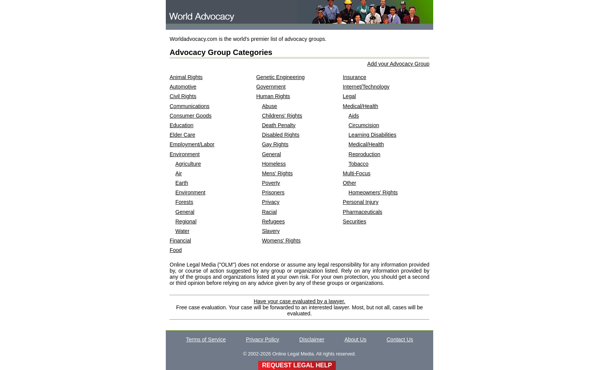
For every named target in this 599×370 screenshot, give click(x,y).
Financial (180, 241)
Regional (185, 221)
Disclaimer (312, 339)
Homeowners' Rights (373, 192)
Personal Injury (360, 202)
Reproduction (364, 154)
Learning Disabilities (372, 135)
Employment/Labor (192, 144)
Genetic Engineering (280, 77)
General (184, 212)
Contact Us (400, 339)
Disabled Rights (281, 135)
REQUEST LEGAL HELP (297, 365)
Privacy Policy (262, 339)
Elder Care (182, 135)
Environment (185, 154)
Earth (181, 183)
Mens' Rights (277, 173)
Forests (184, 202)
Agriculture (188, 164)
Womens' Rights (281, 241)
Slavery (271, 231)
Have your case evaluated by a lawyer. (299, 301)
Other (349, 183)
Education (181, 125)
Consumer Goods (191, 116)
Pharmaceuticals (362, 212)
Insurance (354, 77)
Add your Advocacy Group (398, 64)
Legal (349, 96)
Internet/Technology (366, 87)
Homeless (274, 164)
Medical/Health (360, 106)
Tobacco (358, 164)
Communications (189, 106)
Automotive (183, 87)
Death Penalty (279, 125)
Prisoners (273, 192)
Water (182, 231)
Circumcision (363, 125)
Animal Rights (186, 77)
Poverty (271, 183)
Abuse (269, 106)
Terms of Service (206, 339)
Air (178, 173)
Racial (269, 212)
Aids (353, 116)
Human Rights (273, 96)
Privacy (271, 202)
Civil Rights (183, 96)
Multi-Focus (356, 173)
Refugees (273, 221)
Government (271, 87)
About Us (356, 339)
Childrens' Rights (282, 116)
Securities (354, 221)
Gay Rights (275, 144)
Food (176, 250)
